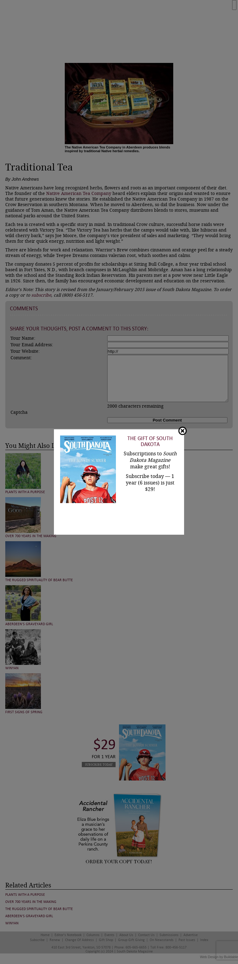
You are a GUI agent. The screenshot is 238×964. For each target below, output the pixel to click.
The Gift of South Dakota (150, 441)
